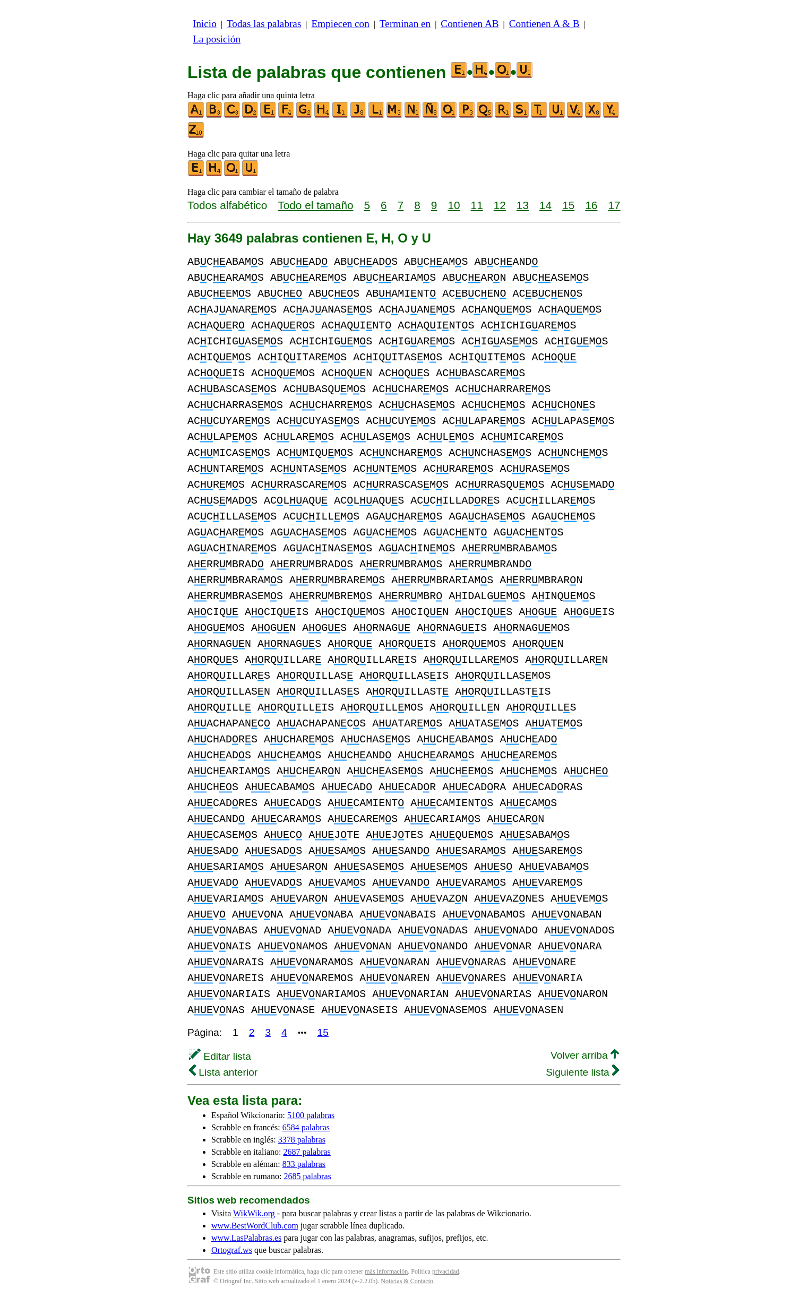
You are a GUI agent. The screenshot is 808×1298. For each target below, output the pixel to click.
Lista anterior (223, 1072)
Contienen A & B (544, 23)
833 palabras (303, 1164)
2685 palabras (307, 1176)
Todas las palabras (264, 23)
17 (614, 205)
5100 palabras (310, 1115)
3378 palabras (301, 1139)
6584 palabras (306, 1127)
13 (523, 205)
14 (545, 205)
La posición (216, 39)
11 (477, 205)
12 (500, 205)
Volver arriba (585, 1055)
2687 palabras (307, 1151)
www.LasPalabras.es (246, 1237)
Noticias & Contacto (407, 1281)
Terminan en (405, 23)
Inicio (205, 23)
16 (591, 205)
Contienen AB (469, 23)
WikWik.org (254, 1213)
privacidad (445, 1271)
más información (386, 1271)
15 (568, 205)
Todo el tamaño (315, 205)
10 (454, 205)
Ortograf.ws (231, 1249)
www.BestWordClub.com (254, 1225)
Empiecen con (340, 23)
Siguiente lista (582, 1072)
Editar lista (220, 1056)
